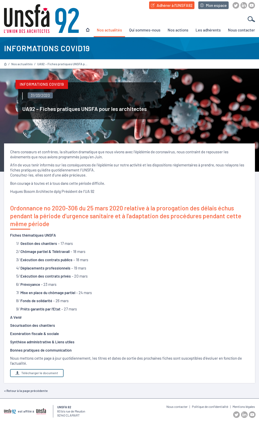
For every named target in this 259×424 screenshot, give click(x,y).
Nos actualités (109, 29)
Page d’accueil (5, 64)
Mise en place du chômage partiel (47, 292)
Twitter (235, 5)
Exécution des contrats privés (45, 276)
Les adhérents (208, 29)
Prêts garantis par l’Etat (40, 309)
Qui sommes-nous (144, 29)
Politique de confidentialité (210, 406)
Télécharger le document (37, 373)
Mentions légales (243, 406)
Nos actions (178, 29)
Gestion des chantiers (38, 243)
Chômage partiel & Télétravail (45, 251)
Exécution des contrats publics (46, 259)
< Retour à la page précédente (26, 391)
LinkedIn (243, 5)
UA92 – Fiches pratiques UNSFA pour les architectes (62, 64)
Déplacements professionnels (45, 268)
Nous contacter (241, 29)
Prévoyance (30, 284)
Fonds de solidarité (36, 300)
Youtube (251, 5)
